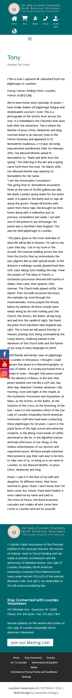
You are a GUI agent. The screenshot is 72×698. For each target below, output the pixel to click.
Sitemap (26, 676)
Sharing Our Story (18, 64)
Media (34, 667)
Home (16, 657)
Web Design (22, 693)
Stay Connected (33, 657)
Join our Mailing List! (30, 642)
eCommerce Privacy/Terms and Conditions (34, 672)
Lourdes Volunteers (22, 688)
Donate (51, 657)
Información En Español (44, 662)
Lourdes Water (56, 24)
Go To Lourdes (19, 662)
